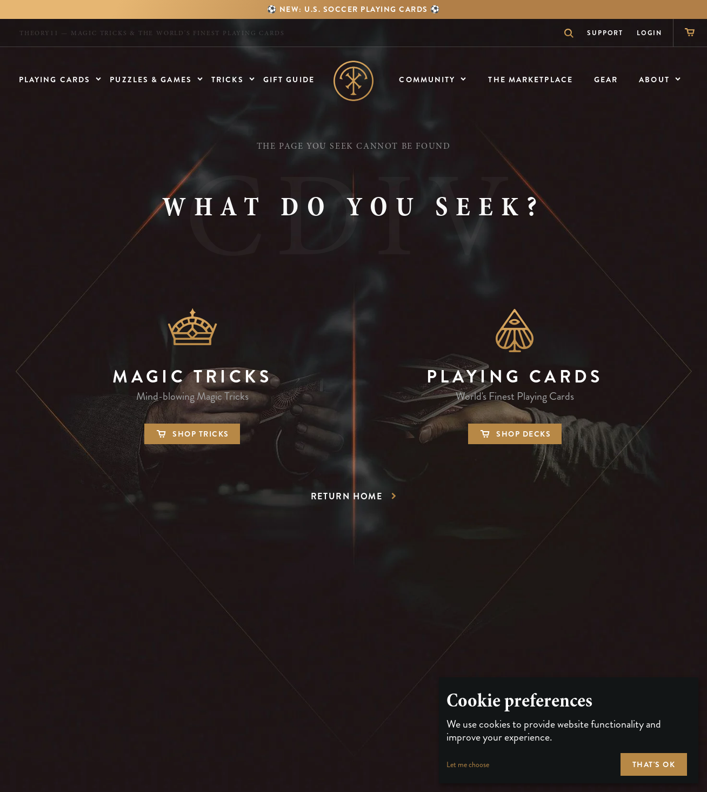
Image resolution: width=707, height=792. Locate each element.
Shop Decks (515, 433)
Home (354, 81)
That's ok (654, 764)
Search (563, 33)
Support (605, 33)
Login (649, 33)
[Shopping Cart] (690, 33)
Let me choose (467, 765)
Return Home (355, 496)
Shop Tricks (192, 433)
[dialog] (568, 730)
